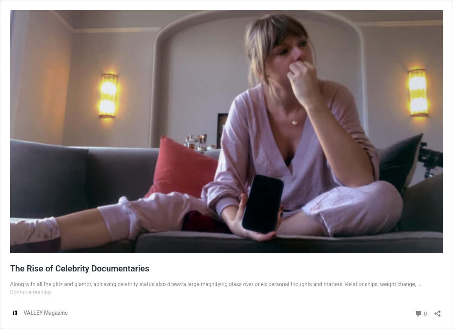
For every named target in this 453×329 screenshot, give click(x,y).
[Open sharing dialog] (437, 311)
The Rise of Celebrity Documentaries (79, 268)
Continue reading (30, 292)
